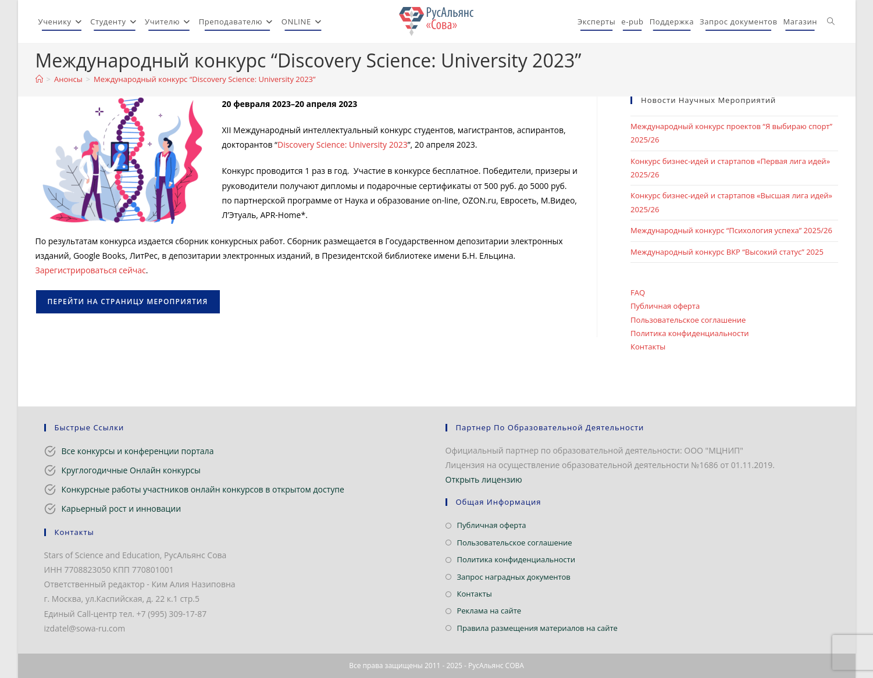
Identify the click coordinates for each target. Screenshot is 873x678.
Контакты (647, 346)
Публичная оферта (665, 306)
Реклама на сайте (489, 610)
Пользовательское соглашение (688, 320)
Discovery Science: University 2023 (342, 144)
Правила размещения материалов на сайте (537, 628)
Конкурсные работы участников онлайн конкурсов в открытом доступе (203, 489)
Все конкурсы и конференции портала (138, 450)
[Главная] (39, 79)
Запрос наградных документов (514, 577)
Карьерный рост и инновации (121, 508)
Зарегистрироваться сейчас (90, 270)
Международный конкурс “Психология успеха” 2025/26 (731, 230)
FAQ (637, 292)
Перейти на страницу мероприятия (128, 301)
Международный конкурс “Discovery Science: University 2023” (204, 79)
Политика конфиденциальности (689, 333)
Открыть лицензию (484, 479)
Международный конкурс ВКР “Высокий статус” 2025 (727, 252)
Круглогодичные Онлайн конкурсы (131, 470)
